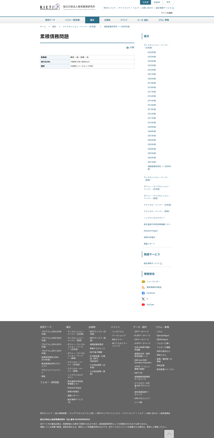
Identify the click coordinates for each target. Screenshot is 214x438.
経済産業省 (165, 413)
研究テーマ (46, 327)
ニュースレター (153, 281)
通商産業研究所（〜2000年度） (117, 27)
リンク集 (138, 402)
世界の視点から (163, 351)
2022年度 (152, 70)
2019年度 (152, 83)
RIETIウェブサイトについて (108, 413)
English (157, 2)
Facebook (151, 293)
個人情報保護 (60, 413)
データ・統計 (140, 327)
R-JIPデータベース (142, 335)
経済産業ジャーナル (165, 369)
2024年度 (152, 61)
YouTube (150, 305)
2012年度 (152, 114)
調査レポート (149, 244)
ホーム (43, 27)
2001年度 (152, 162)
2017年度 (152, 92)
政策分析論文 (149, 237)
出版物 (92, 327)
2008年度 (152, 131)
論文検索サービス (165, 8)
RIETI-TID (138, 373)
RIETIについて (110, 8)
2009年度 (152, 127)
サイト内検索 (167, 13)
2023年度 (152, 65)
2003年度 (152, 153)
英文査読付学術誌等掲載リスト (157, 224)
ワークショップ (119, 335)
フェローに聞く (163, 343)
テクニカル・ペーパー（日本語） (158, 205)
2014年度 (152, 105)
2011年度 (152, 118)
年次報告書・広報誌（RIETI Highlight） (97, 358)
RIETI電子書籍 (96, 352)
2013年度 (152, 109)
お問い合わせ (147, 8)
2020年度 (152, 79)
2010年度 (152, 123)
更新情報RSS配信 (154, 287)
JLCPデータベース (142, 343)
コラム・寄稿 (162, 327)
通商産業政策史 (96, 344)
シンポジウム (118, 332)
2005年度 (152, 144)
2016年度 (152, 96)
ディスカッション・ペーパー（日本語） (80, 27)
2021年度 (152, 74)
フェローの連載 (163, 347)
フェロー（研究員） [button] (72, 20)
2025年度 (152, 57)
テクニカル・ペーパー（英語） (157, 211)
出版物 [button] (107, 20)
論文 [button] (92, 20)
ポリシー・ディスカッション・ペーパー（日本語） (76, 346)
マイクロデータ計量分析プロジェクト (142, 385)
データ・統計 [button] (142, 20)
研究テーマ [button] (50, 20)
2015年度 (152, 101)
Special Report (163, 335)
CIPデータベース (141, 339)
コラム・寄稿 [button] (163, 20)
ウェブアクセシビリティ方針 (81, 413)
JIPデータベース (141, 332)
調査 (43, 376)
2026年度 (152, 52)
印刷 (132, 47)
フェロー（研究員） (50, 382)
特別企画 (160, 365)
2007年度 (152, 136)
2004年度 (152, 149)
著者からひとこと (97, 348)
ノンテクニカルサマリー (154, 218)
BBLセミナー (117, 339)
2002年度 (152, 158)
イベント (115, 327)
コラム (160, 332)
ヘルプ (136, 8)
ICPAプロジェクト (142, 398)
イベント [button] (123, 20)
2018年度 (152, 87)
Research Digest (151, 231)
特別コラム (161, 355)
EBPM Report (162, 339)
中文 (168, 2)
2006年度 (152, 140)
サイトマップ (124, 8)
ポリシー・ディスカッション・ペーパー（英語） (76, 355)
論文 (54, 27)
